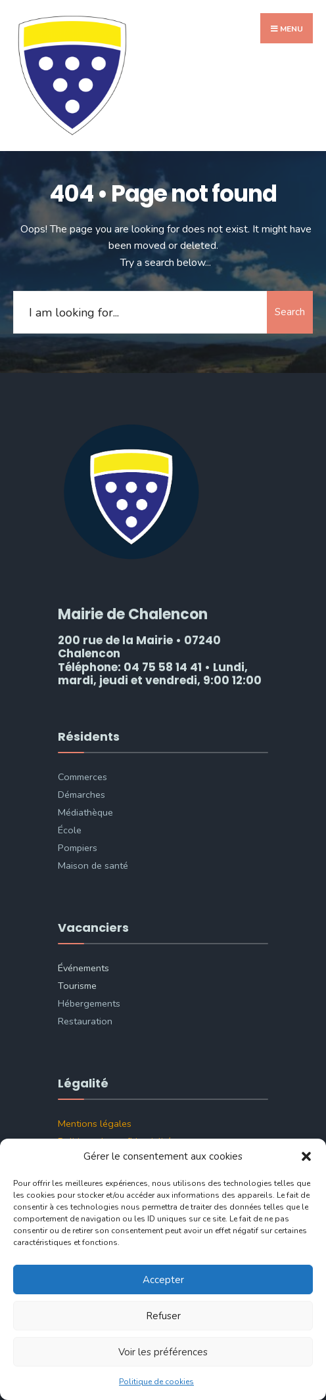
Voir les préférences (163, 1352)
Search (290, 311)
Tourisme (77, 985)
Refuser (163, 1316)
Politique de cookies (156, 1381)
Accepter (163, 1279)
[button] (306, 1156)
